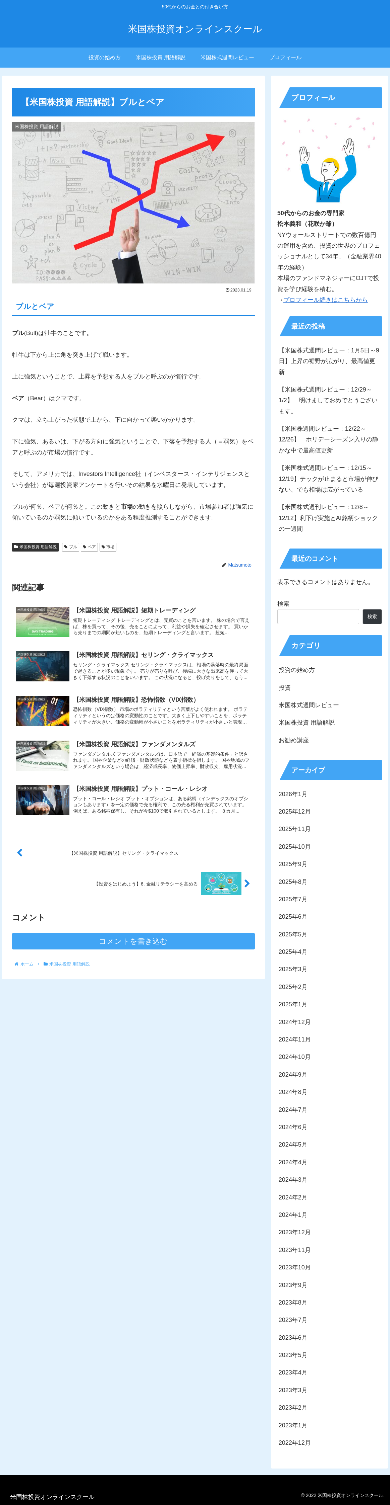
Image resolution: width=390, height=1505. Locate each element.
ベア (89, 547)
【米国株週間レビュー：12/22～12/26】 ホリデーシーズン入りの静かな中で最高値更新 (328, 439)
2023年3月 (293, 1390)
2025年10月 (295, 846)
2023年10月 (295, 1267)
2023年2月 (293, 1407)
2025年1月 (293, 1004)
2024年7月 (293, 1109)
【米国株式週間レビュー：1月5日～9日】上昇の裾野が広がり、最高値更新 (329, 361)
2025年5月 (293, 934)
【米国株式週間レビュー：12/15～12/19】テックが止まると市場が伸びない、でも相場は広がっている (328, 479)
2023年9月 (293, 1285)
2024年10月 (295, 1057)
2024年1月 (293, 1214)
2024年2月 (293, 1197)
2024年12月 (295, 1022)
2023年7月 (293, 1320)
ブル (70, 547)
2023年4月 (293, 1372)
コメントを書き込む (133, 941)
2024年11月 (295, 1039)
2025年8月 (293, 882)
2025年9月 (293, 864)
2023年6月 (293, 1337)
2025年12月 (295, 811)
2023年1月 (293, 1425)
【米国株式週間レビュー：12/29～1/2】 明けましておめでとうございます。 (328, 400)
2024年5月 (293, 1144)
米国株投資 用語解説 (35, 547)
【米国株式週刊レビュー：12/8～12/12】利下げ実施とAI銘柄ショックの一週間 (328, 518)
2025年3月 (293, 969)
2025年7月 (293, 899)
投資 (285, 687)
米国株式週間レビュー (309, 705)
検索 (283, 603)
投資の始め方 (297, 670)
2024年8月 (293, 1092)
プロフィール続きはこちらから (325, 300)
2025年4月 (293, 951)
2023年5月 (293, 1355)
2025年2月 (293, 987)
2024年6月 (293, 1127)
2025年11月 (295, 829)
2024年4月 (293, 1162)
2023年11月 (295, 1250)
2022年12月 (295, 1442)
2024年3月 (293, 1179)
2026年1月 (293, 794)
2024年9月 (293, 1074)
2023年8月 (293, 1302)
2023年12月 (295, 1232)
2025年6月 (293, 916)
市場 (108, 547)
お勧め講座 (294, 740)
